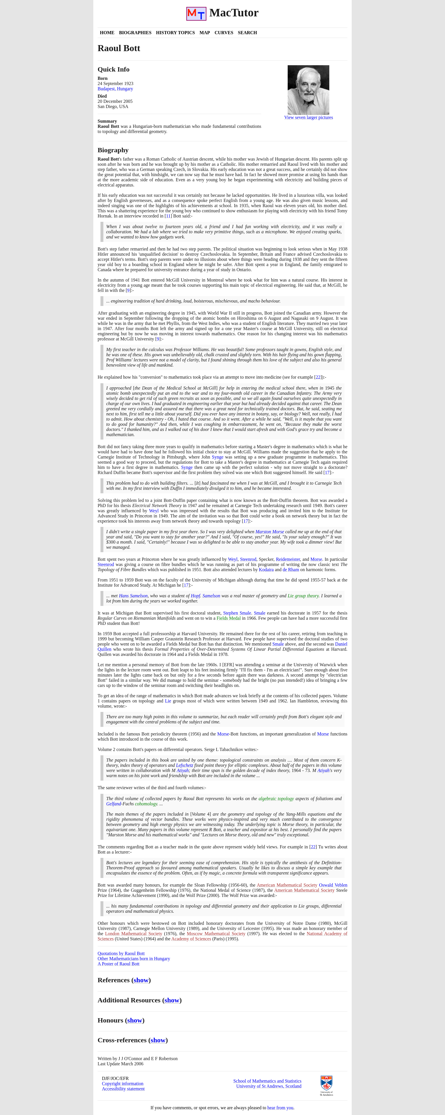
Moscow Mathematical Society (216, 933)
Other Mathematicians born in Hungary (134, 958)
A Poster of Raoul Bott (119, 963)
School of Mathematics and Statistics (267, 1081)
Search (247, 32)
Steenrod (248, 559)
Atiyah (183, 770)
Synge (217, 457)
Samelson (211, 595)
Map (205, 32)
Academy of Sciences (191, 938)
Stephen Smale (237, 613)
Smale (259, 613)
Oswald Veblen (333, 885)
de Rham (291, 569)
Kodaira (266, 569)
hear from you (280, 1107)
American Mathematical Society (287, 885)
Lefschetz (184, 765)
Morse (316, 559)
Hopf (195, 595)
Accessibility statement (123, 1088)
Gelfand (113, 803)
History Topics (175, 32)
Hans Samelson (133, 595)
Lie (168, 700)
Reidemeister (288, 559)
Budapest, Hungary (115, 88)
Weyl (153, 510)
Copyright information (122, 1083)
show (141, 980)
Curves (223, 32)
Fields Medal (229, 618)
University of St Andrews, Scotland (268, 1086)
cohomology (146, 803)
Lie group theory (303, 595)
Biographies (135, 32)
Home (107, 32)
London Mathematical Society (133, 933)
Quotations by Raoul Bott (121, 953)
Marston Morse (270, 531)
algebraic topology (276, 798)
